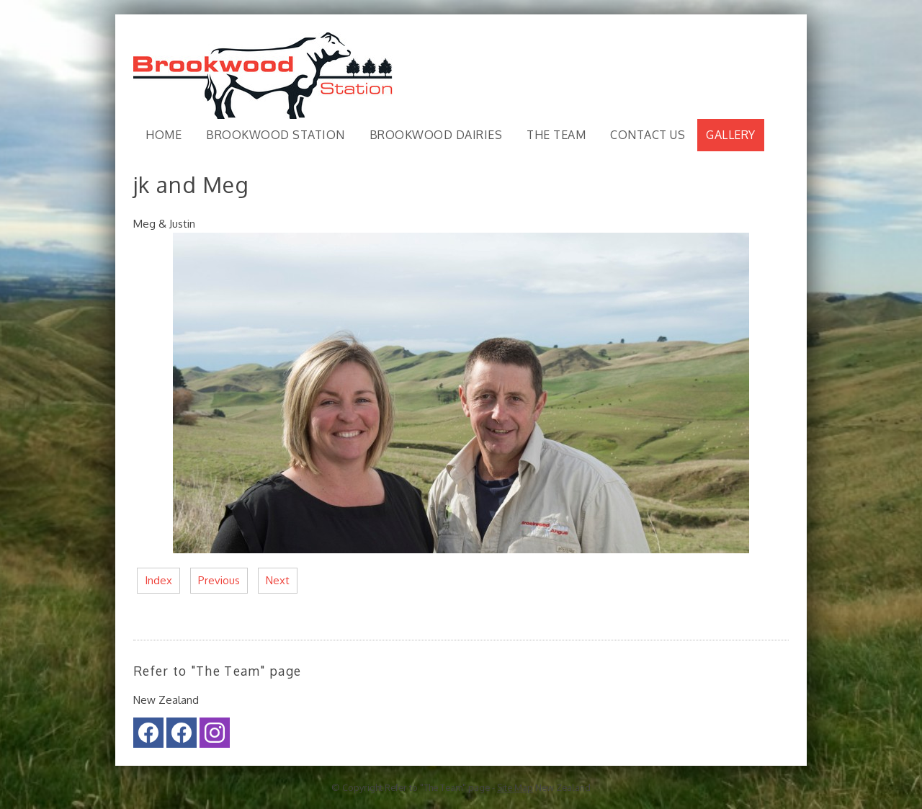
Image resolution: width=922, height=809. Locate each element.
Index (158, 580)
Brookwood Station (275, 135)
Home (164, 135)
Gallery (731, 135)
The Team (556, 135)
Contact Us (647, 135)
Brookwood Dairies (436, 135)
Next (278, 580)
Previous (219, 580)
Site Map (515, 787)
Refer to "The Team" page (437, 787)
